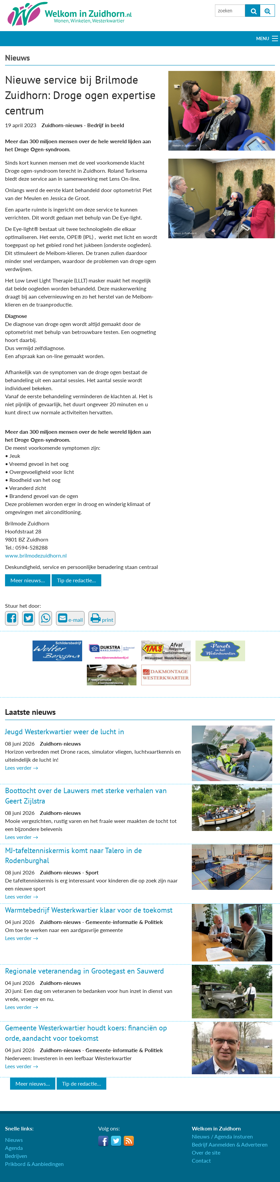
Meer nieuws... (27, 580)
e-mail (70, 618)
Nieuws (17, 58)
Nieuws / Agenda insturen (222, 1136)
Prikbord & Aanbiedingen (34, 1164)
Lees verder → (21, 767)
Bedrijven (16, 1156)
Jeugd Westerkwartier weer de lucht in (64, 731)
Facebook (103, 1141)
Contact (201, 1160)
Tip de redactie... (76, 580)
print (102, 618)
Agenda (14, 1148)
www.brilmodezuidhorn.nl (36, 555)
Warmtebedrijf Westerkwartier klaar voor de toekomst (88, 910)
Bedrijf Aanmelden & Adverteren (230, 1144)
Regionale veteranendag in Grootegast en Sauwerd (84, 971)
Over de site (206, 1152)
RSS (129, 1141)
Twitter (116, 1141)
